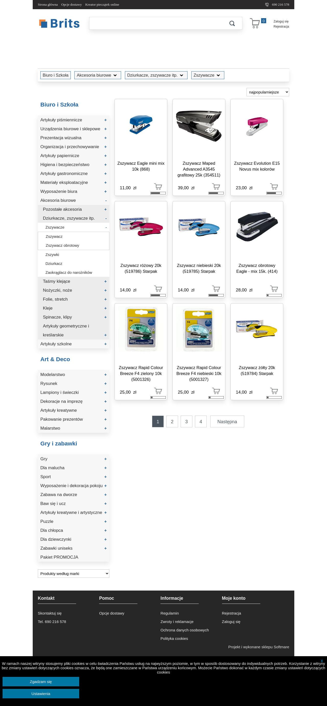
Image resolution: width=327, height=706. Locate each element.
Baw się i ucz (73, 503)
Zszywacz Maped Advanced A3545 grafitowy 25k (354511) (199, 169)
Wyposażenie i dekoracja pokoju (73, 485)
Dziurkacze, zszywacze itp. (156, 75)
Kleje (75, 308)
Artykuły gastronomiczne (73, 173)
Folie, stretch (75, 299)
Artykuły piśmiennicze (73, 119)
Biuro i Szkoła (55, 75)
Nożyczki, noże (75, 290)
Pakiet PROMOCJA (59, 557)
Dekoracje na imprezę (73, 401)
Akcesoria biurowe (98, 75)
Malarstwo (73, 428)
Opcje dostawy (71, 4)
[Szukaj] (155, 23)
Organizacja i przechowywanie (73, 146)
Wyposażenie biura (73, 191)
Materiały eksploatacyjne (73, 182)
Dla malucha (73, 467)
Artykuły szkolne (73, 343)
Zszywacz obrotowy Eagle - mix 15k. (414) (256, 268)
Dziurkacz (53, 263)
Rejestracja (281, 26)
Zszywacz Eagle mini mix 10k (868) (140, 166)
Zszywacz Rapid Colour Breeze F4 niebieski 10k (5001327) (199, 373)
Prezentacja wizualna (73, 137)
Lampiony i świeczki (73, 392)
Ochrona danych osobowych (184, 630)
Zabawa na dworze (73, 494)
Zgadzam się (41, 681)
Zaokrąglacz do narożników (68, 272)
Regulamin (169, 613)
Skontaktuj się (50, 613)
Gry (73, 458)
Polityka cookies (174, 638)
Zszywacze (208, 75)
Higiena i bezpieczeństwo (73, 164)
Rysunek (73, 383)
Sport (73, 476)
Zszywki (52, 254)
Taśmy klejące (75, 281)
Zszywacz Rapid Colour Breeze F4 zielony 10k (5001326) (141, 373)
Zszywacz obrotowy (62, 245)
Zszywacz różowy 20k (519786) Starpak (140, 268)
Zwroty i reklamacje (176, 621)
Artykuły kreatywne (73, 410)
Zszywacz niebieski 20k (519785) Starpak (199, 268)
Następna (227, 421)
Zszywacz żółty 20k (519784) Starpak (257, 370)
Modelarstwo (73, 374)
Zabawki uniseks (73, 548)
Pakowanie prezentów (73, 419)
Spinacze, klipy (75, 317)
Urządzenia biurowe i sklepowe (73, 128)
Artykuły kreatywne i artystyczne (73, 512)
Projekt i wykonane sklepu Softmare (258, 647)
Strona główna (48, 4)
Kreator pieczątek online (102, 4)
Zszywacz (54, 236)
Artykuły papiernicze (73, 155)
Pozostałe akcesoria (75, 209)
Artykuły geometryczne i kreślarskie (75, 331)
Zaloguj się (281, 21)
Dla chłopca (73, 530)
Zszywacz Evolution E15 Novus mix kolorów (257, 166)
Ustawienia (40, 693)
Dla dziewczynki (73, 539)
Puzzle (73, 521)
